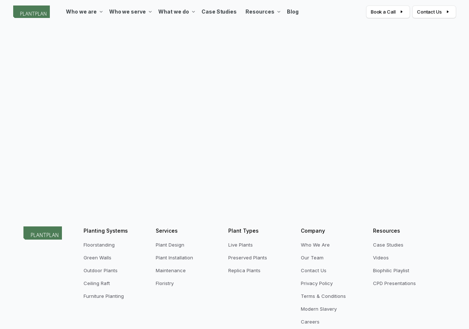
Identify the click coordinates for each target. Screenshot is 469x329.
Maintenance (171, 270)
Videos (381, 257)
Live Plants (240, 245)
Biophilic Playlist (391, 270)
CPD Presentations (394, 283)
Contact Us (313, 270)
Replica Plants (244, 270)
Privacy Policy (317, 283)
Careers (310, 322)
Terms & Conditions (323, 296)
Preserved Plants (247, 257)
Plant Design (170, 245)
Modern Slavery (319, 309)
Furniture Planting (104, 296)
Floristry (165, 283)
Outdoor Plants (101, 270)
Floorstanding (99, 245)
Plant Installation (174, 257)
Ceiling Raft (97, 283)
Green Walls (97, 257)
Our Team (312, 257)
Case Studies (388, 245)
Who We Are (315, 245)
